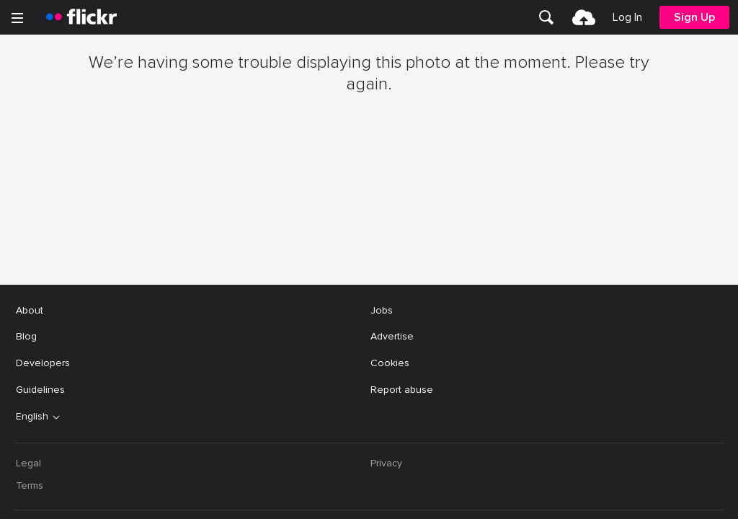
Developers (43, 215)
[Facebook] (314, 497)
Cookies (389, 215)
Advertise (392, 188)
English (32, 269)
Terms (29, 338)
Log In (627, 17)
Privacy (386, 315)
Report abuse (401, 242)
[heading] (81, 17)
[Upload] (583, 17)
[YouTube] (369, 497)
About (29, 162)
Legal (28, 315)
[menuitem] (546, 17)
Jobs (381, 162)
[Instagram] (423, 497)
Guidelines (40, 242)
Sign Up (694, 17)
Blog (26, 188)
